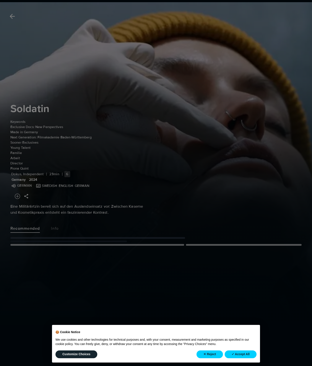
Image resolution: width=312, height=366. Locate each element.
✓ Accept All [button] (241, 354)
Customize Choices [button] (76, 354)
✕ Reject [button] (209, 354)
